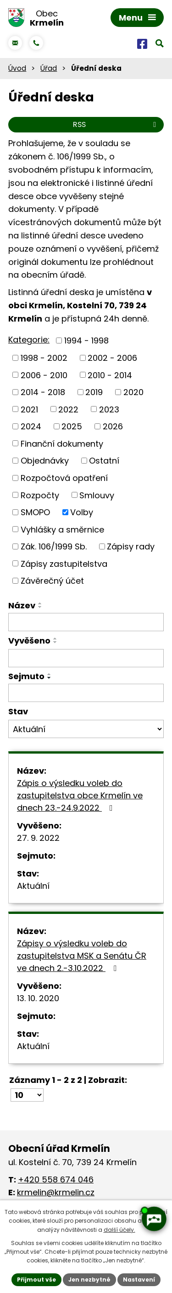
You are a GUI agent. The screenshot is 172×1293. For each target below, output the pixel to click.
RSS (116, 124)
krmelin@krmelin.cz (55, 1192)
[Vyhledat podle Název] (86, 622)
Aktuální (33, 886)
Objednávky (45, 460)
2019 (94, 392)
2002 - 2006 (112, 358)
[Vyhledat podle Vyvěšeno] (86, 658)
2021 (29, 409)
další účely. (119, 1230)
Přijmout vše (36, 1279)
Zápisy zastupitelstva (64, 563)
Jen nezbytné (89, 1279)
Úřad (48, 68)
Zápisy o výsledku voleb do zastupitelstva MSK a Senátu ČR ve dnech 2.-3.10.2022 (81, 956)
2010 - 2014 (110, 374)
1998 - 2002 (44, 358)
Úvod (17, 68)
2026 (113, 426)
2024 (31, 426)
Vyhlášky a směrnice (62, 529)
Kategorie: (29, 339)
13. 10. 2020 (38, 998)
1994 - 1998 (86, 340)
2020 (133, 392)
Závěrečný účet (52, 580)
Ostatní (104, 460)
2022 (68, 409)
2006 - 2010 (44, 374)
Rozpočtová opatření (64, 478)
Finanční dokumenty (62, 443)
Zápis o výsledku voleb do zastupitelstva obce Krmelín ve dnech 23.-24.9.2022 (80, 795)
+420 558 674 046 (56, 1179)
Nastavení (139, 1279)
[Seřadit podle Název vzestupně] (40, 603)
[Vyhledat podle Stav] (86, 729)
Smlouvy (96, 495)
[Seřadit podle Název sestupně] (40, 607)
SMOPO (35, 512)
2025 (71, 426)
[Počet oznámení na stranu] (27, 1095)
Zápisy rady (131, 546)
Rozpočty (40, 495)
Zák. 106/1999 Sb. (54, 546)
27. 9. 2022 (38, 838)
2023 (109, 409)
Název (21, 605)
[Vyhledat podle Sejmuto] (86, 693)
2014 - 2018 (43, 392)
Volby (81, 512)
